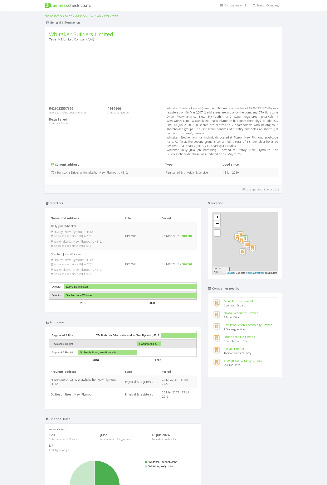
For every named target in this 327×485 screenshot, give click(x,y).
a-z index (81, 16)
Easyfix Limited (234, 349)
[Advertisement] (163, 75)
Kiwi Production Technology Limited (248, 325)
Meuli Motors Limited (238, 301)
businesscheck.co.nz (58, 16)
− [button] (217, 224)
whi (106, 16)
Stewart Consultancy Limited (243, 361)
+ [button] (217, 217)
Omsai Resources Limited (241, 313)
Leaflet (230, 273)
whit (115, 16)
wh (99, 16)
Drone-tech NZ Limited (239, 337)
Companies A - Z (233, 5)
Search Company (266, 5)
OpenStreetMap (256, 273)
